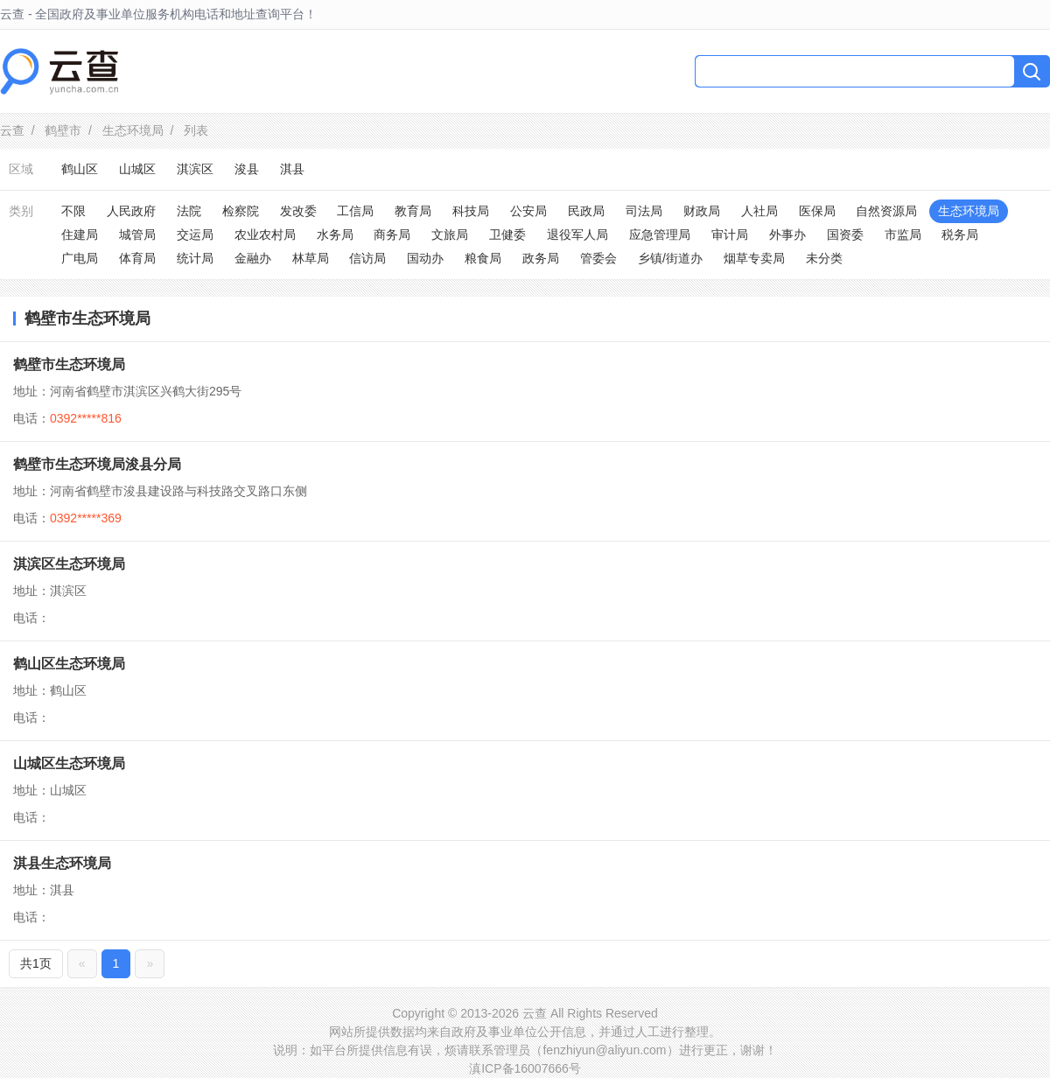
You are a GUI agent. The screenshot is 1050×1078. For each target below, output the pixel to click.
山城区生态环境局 (69, 763)
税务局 (960, 235)
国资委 (845, 235)
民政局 (586, 211)
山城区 (137, 169)
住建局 (79, 235)
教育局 (413, 211)
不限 (73, 211)
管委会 (598, 258)
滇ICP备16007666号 (525, 1068)
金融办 (252, 258)
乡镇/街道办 (670, 258)
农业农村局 (265, 235)
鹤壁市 (63, 130)
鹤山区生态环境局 (69, 663)
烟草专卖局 (754, 258)
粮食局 (483, 258)
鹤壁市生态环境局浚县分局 (97, 464)
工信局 (355, 211)
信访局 (367, 258)
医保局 (817, 211)
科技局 (470, 211)
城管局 (137, 235)
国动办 (425, 258)
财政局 (701, 211)
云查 (12, 130)
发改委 (298, 211)
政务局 (540, 258)
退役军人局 (577, 235)
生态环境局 (133, 130)
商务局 (392, 235)
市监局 (903, 235)
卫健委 (507, 235)
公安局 (528, 211)
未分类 (824, 258)
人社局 (759, 211)
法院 (189, 211)
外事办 (787, 235)
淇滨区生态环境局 (69, 563)
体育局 (137, 258)
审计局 (729, 235)
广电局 (79, 258)
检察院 (240, 211)
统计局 (195, 258)
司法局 (644, 211)
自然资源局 (886, 211)
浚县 (246, 169)
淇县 (292, 169)
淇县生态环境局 (62, 863)
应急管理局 (659, 235)
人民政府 (131, 211)
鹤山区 (79, 169)
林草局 (310, 258)
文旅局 (449, 235)
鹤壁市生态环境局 (69, 364)
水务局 (335, 235)
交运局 (195, 235)
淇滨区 (195, 169)
